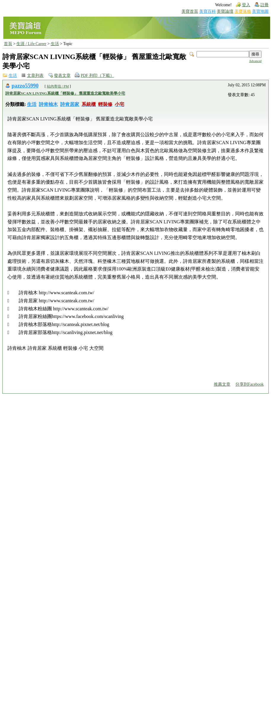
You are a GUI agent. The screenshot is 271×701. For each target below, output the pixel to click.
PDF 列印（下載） (97, 75)
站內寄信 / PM (58, 86)
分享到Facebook (249, 384)
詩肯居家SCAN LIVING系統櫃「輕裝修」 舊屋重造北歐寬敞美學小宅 (65, 93)
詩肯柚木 (48, 104)
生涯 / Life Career (31, 44)
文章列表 (35, 75)
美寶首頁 (189, 11)
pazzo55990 (25, 86)
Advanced (255, 61)
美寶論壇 (225, 11)
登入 (246, 5)
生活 (55, 44)
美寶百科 (207, 11)
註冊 (264, 5)
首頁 (8, 44)
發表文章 (62, 75)
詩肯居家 (69, 104)
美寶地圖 (260, 11)
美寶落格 (243, 11)
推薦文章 (222, 384)
